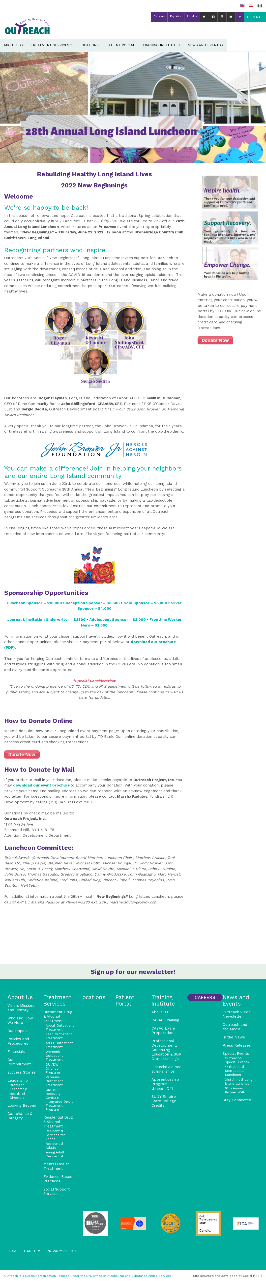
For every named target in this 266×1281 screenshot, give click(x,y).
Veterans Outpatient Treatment (54, 1081)
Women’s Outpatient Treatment (54, 1055)
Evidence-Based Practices (57, 1178)
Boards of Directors (17, 1096)
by (225, 1276)
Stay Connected (237, 1100)
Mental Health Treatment (56, 1166)
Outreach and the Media (235, 1026)
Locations (89, 45)
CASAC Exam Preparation (163, 1030)
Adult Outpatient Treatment (59, 1045)
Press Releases (237, 1045)
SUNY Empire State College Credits (163, 1101)
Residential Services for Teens (55, 1135)
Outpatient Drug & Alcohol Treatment (57, 1016)
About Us (12, 45)
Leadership (17, 1080)
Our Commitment (19, 1061)
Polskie (192, 16)
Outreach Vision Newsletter (237, 1014)
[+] (260, 1276)
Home (13, 1251)
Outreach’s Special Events (237, 1060)
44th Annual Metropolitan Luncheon (235, 1071)
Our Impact (17, 1031)
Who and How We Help (20, 1020)
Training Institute (160, 45)
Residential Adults (54, 1145)
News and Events (204, 45)
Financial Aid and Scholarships (166, 1069)
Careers (159, 16)
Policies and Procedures (18, 1041)
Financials (16, 1051)
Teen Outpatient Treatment (59, 1036)
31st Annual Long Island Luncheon (238, 1081)
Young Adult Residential (55, 1154)
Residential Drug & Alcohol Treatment (58, 1121)
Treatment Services (50, 45)
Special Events (236, 1053)
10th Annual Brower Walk (235, 1090)
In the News (234, 1037)
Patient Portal (120, 45)
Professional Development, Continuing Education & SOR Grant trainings (166, 1050)
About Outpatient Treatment (60, 1027)
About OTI (160, 1012)
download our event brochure (42, 785)
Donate (255, 17)
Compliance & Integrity (19, 1115)
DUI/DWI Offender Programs (53, 1068)
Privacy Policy (61, 1251)
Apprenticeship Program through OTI (165, 1084)
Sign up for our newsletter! (133, 971)
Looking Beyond (21, 1105)
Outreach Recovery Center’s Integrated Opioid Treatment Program (59, 1099)
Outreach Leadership (18, 1087)
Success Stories (21, 1072)
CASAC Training (165, 1020)
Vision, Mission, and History (20, 1007)
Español (176, 16)
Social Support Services (56, 1191)
